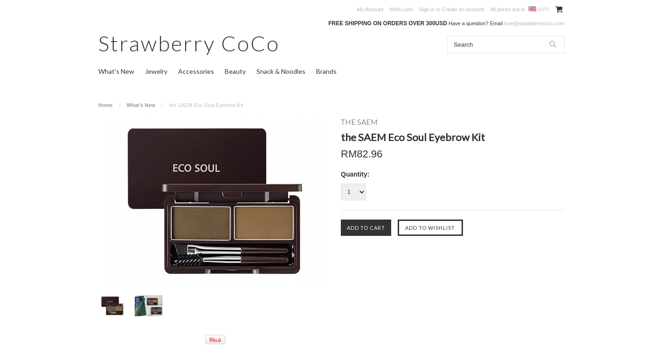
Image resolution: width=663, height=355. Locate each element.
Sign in (427, 9)
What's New (116, 71)
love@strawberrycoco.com (534, 23)
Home (105, 105)
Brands (326, 71)
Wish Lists (401, 9)
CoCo (189, 43)
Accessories (196, 71)
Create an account (463, 9)
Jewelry (156, 71)
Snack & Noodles (280, 71)
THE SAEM (359, 121)
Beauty (235, 71)
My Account (370, 9)
